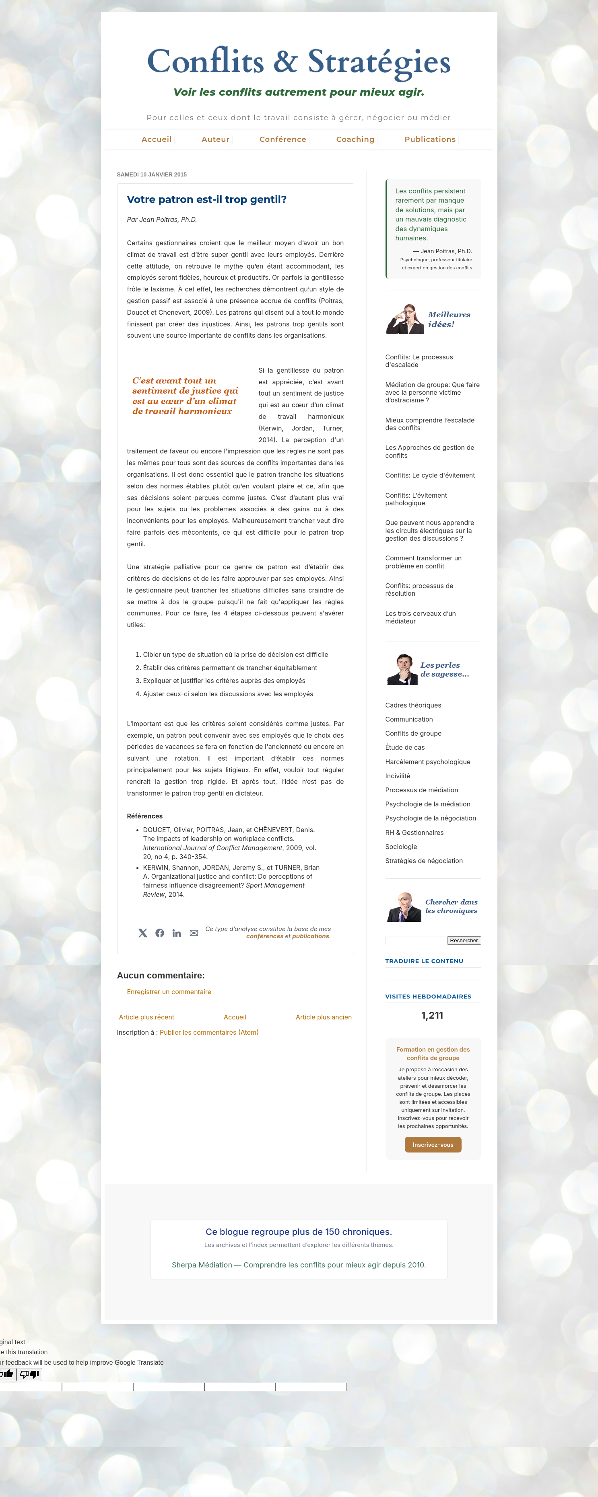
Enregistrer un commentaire (169, 992)
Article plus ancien (324, 1017)
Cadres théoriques (413, 705)
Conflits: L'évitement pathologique (416, 499)
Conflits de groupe (414, 733)
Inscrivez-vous (433, 1144)
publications (310, 936)
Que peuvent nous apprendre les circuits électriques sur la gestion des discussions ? (430, 530)
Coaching (355, 139)
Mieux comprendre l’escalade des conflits (430, 424)
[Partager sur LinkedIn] (176, 933)
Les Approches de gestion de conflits (430, 451)
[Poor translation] (29, 1374)
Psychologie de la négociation (431, 818)
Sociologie (401, 847)
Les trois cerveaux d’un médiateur (421, 617)
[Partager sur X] (143, 933)
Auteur (216, 139)
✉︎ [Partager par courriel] (193, 933)
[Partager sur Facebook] (160, 933)
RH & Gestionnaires (415, 832)
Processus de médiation (422, 790)
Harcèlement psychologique (428, 762)
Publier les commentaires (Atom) (209, 1032)
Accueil (157, 139)
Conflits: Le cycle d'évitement (430, 475)
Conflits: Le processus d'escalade (419, 361)
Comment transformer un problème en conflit (424, 562)
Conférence (283, 139)
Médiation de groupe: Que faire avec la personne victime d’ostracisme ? (433, 392)
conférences (265, 936)
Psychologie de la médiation (428, 804)
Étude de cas (405, 747)
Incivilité (398, 776)
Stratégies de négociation (424, 861)
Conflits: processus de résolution (420, 589)
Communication (409, 719)
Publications (430, 139)
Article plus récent (147, 1017)
